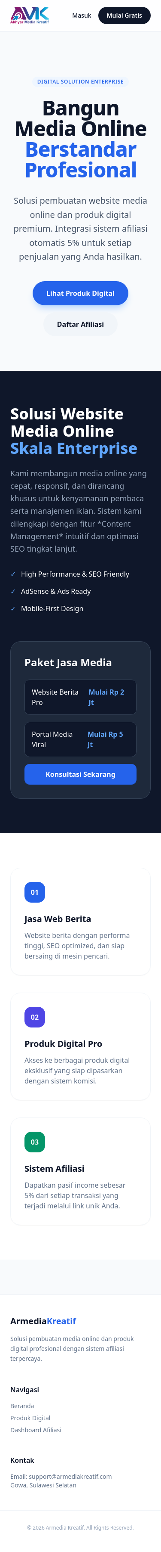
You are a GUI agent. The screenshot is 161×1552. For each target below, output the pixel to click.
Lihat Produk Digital (80, 293)
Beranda (22, 1406)
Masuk (81, 15)
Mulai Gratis (124, 15)
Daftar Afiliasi (80, 324)
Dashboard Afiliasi (35, 1430)
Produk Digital (30, 1418)
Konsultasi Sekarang (80, 774)
